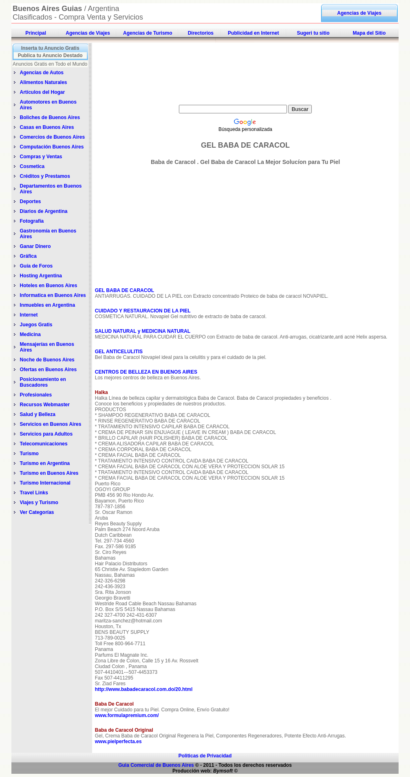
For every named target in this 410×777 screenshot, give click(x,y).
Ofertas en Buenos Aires (48, 369)
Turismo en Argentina (45, 463)
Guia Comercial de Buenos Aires (156, 765)
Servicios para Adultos (46, 434)
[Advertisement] (245, 47)
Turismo (29, 453)
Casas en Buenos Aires (47, 127)
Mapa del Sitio (369, 33)
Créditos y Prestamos (45, 176)
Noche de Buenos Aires (47, 360)
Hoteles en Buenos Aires (48, 285)
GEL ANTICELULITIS (119, 351)
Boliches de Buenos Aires (50, 117)
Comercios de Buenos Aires (52, 137)
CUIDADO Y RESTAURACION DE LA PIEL (143, 311)
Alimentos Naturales (43, 82)
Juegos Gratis (36, 325)
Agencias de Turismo (147, 33)
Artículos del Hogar (42, 92)
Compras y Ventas (41, 156)
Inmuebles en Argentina (47, 305)
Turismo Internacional (45, 483)
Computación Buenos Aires (52, 147)
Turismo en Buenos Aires (49, 473)
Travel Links (34, 493)
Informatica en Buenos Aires (53, 295)
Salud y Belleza (37, 414)
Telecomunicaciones (43, 444)
